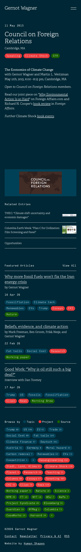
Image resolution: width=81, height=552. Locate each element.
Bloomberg (53, 503)
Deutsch (48, 442)
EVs (31, 308)
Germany (34, 448)
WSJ (50, 497)
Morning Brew (42, 401)
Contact (11, 536)
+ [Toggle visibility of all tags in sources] (52, 515)
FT (23, 497)
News (23, 401)
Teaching (55, 472)
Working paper (17, 357)
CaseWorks (15, 515)
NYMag (34, 509)
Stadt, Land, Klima (23, 466)
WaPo (63, 497)
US (22, 395)
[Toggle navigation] (73, 8)
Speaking (13, 56)
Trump (43, 308)
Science (62, 491)
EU (40, 429)
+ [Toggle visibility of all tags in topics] (33, 460)
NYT (37, 497)
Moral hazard (58, 448)
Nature (11, 314)
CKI (70, 308)
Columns (14, 478)
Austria (14, 448)
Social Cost (36, 351)
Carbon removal (19, 454)
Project (47, 422)
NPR (10, 497)
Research (58, 351)
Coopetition (16, 460)
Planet (12, 472)
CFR (55, 56)
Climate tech (44, 302)
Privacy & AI (50, 536)
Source (65, 422)
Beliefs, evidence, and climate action (36, 326)
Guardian (15, 509)
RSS (66, 536)
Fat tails (14, 351)
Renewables (15, 308)
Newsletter (28, 536)
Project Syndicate (22, 503)
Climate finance (21, 442)
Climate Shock (36, 56)
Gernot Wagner (21, 8)
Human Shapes (34, 543)
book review (42, 104)
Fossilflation (17, 302)
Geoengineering (53, 460)
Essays (58, 308)
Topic (31, 422)
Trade (55, 429)
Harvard (38, 515)
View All (69, 266)
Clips (10, 401)
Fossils (35, 395)
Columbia (53, 509)
